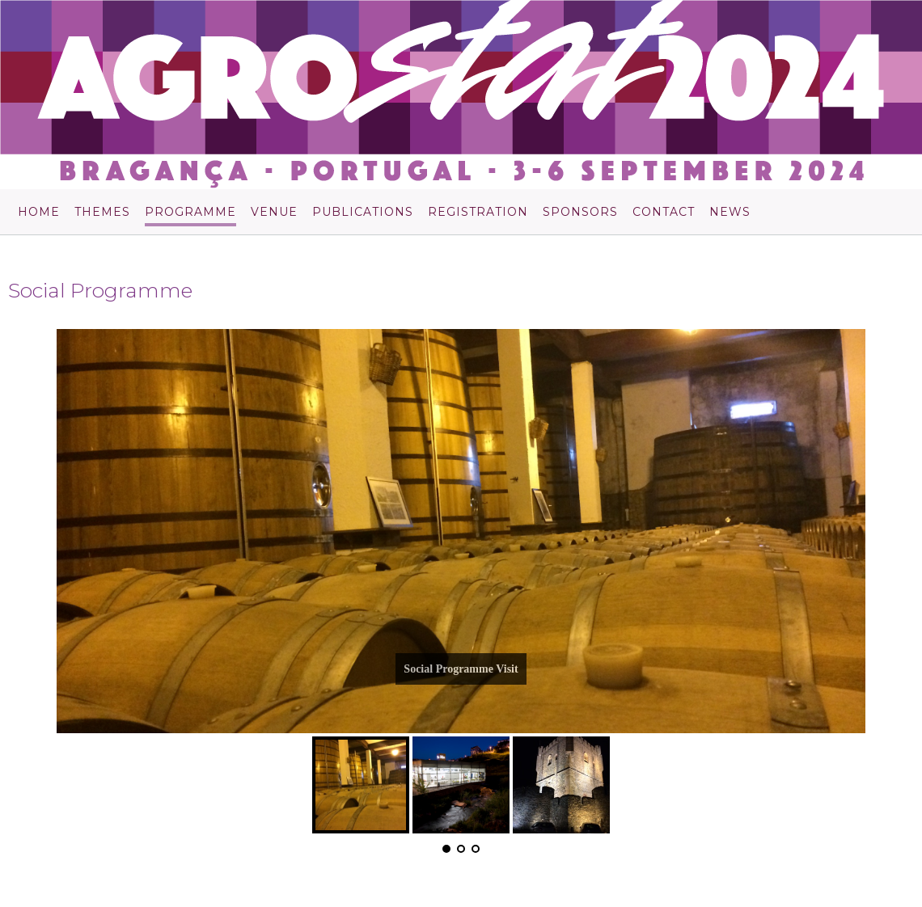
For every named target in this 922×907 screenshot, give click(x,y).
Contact (663, 213)
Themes (102, 213)
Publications (362, 213)
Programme (190, 213)
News (730, 213)
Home (39, 213)
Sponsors (580, 213)
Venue (274, 213)
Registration (478, 213)
